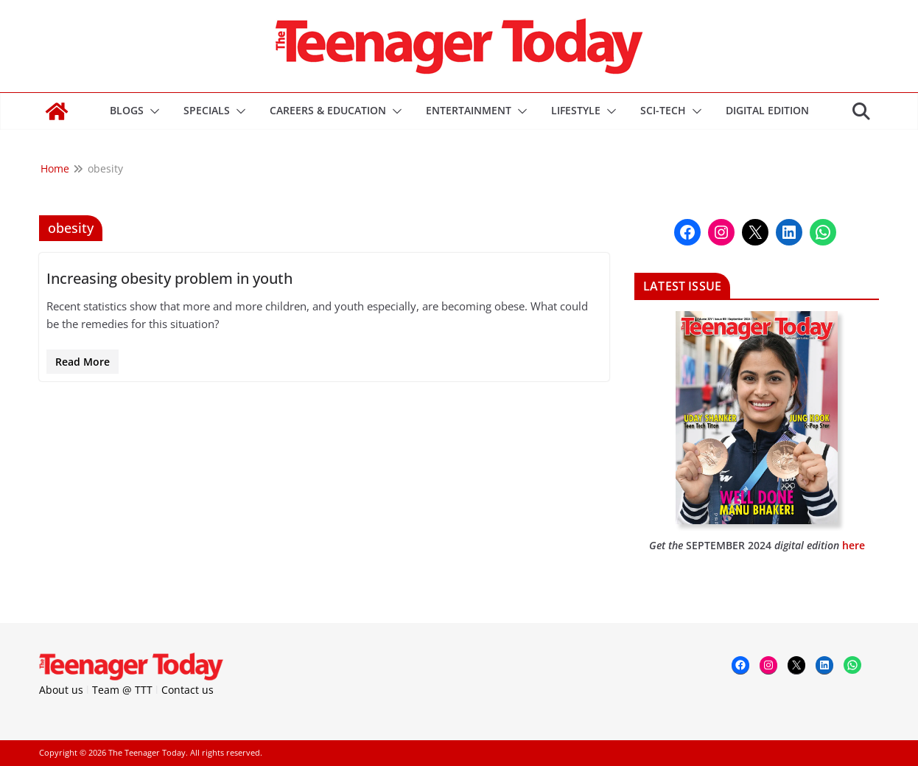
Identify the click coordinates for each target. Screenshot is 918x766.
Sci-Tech (663, 110)
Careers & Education (328, 110)
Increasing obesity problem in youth (169, 278)
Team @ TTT (122, 690)
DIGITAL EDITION (767, 110)
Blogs (127, 110)
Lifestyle (575, 110)
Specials (206, 110)
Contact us (187, 690)
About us (61, 690)
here (853, 545)
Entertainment (468, 110)
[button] (152, 111)
